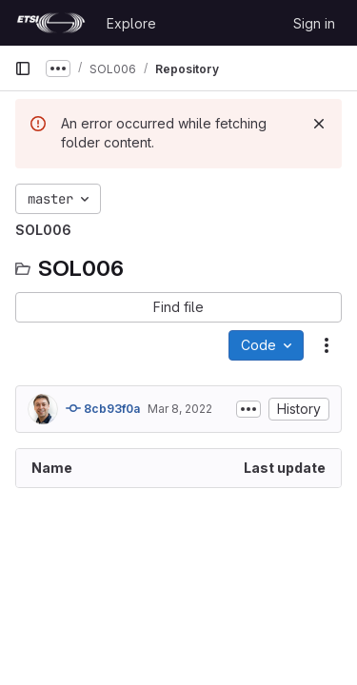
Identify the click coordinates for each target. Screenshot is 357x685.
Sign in (314, 23)
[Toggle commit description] (248, 409)
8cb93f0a (103, 408)
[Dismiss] (318, 123)
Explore (131, 23)
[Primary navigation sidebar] (23, 68)
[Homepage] (50, 23)
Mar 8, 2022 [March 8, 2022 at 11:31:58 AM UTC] (180, 408)
